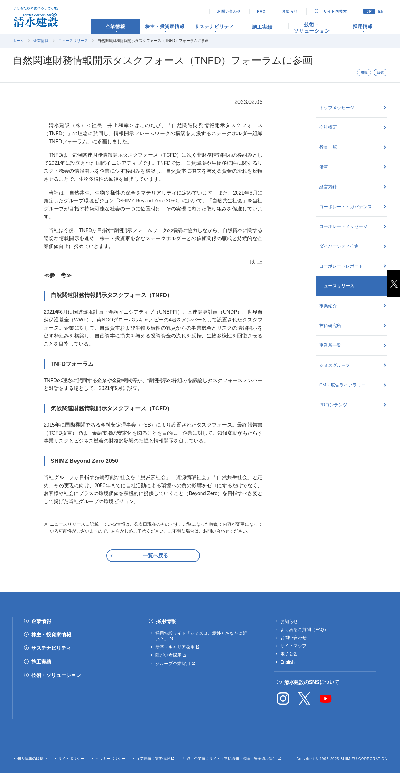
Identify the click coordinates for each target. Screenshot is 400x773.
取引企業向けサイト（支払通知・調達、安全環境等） (232, 758)
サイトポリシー (71, 758)
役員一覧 (328, 146)
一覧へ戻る (155, 555)
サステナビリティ (51, 648)
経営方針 (328, 186)
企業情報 (40, 40)
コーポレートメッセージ (343, 226)
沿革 (323, 166)
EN (381, 11)
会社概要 (328, 127)
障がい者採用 (168, 655)
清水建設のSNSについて (311, 682)
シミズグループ (334, 365)
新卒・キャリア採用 (175, 646)
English (287, 661)
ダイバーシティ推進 (339, 246)
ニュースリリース (73, 40)
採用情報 (166, 621)
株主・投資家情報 (51, 634)
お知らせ (290, 11)
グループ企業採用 (172, 663)
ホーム (18, 40)
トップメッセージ (336, 107)
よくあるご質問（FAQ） (304, 629)
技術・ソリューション (56, 675)
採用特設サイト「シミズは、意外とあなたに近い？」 (201, 636)
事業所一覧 (330, 345)
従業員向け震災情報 (153, 758)
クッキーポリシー (110, 758)
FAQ (261, 11)
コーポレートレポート (341, 266)
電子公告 (289, 653)
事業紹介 (328, 305)
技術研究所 (330, 325)
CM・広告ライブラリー (342, 384)
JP (369, 11)
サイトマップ (293, 645)
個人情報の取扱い (32, 758)
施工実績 (41, 661)
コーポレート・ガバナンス (345, 206)
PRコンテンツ (333, 404)
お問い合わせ (229, 11)
